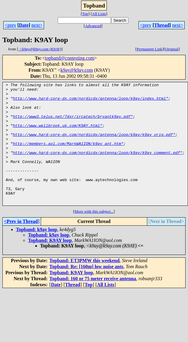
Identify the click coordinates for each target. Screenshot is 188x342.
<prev (10, 25)
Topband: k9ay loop (36, 253)
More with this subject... (94, 236)
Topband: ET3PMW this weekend (84, 284)
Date (24, 25)
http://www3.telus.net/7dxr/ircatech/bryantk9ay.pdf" (73, 123)
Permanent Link (150, 49)
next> (37, 25)
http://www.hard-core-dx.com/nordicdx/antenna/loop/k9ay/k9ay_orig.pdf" (94, 145)
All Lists (99, 13)
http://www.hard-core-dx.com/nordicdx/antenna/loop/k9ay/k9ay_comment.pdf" (97, 167)
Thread (161, 25)
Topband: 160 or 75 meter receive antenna (92, 303)
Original (171, 49)
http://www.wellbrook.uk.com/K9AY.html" (57, 134)
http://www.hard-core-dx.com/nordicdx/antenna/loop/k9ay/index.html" (90, 102)
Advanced (93, 26)
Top (85, 13)
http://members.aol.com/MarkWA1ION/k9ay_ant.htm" (68, 156)
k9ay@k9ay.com (76, 70)
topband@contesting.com (69, 58)
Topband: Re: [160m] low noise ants (86, 290)
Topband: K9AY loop (50, 264)
